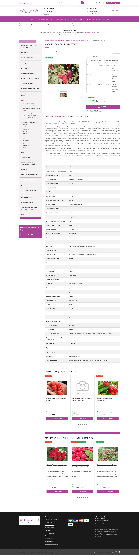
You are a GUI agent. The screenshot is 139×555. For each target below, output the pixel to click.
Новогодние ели (26, 197)
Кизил (24, 147)
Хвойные (24, 170)
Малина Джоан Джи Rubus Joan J (69, 465)
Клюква (25, 131)
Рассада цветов (26, 63)
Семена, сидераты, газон (29, 175)
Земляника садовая (28, 104)
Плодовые (24, 52)
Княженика (26, 145)
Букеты (23, 214)
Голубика (25, 127)
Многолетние (25, 158)
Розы (22, 152)
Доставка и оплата (93, 19)
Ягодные (24, 101)
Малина (25, 111)
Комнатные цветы (27, 202)
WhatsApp (46, 14)
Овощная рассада (27, 58)
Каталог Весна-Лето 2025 (44, 19)
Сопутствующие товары (29, 180)
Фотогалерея (48, 538)
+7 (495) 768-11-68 (48, 8)
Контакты (106, 19)
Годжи (24, 138)
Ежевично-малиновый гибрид (31, 108)
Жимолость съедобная (29, 122)
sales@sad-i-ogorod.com (95, 14)
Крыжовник (26, 143)
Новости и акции (78, 19)
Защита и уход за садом (25, 3)
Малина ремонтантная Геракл (119, 465)
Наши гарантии (49, 533)
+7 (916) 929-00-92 (48, 11)
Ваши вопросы (49, 541)
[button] (78, 424)
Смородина (26, 129)
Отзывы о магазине (62, 19)
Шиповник (26, 140)
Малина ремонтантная (30, 120)
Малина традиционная (30, 113)
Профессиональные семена (30, 78)
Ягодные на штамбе (28, 106)
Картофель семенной (28, 73)
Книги (23, 185)
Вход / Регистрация (113, 3)
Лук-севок (24, 68)
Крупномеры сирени (27, 83)
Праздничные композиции (30, 89)
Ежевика (25, 124)
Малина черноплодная (31, 117)
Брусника (25, 134)
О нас (31, 19)
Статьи (47, 536)
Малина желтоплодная (30, 115)
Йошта (25, 136)
